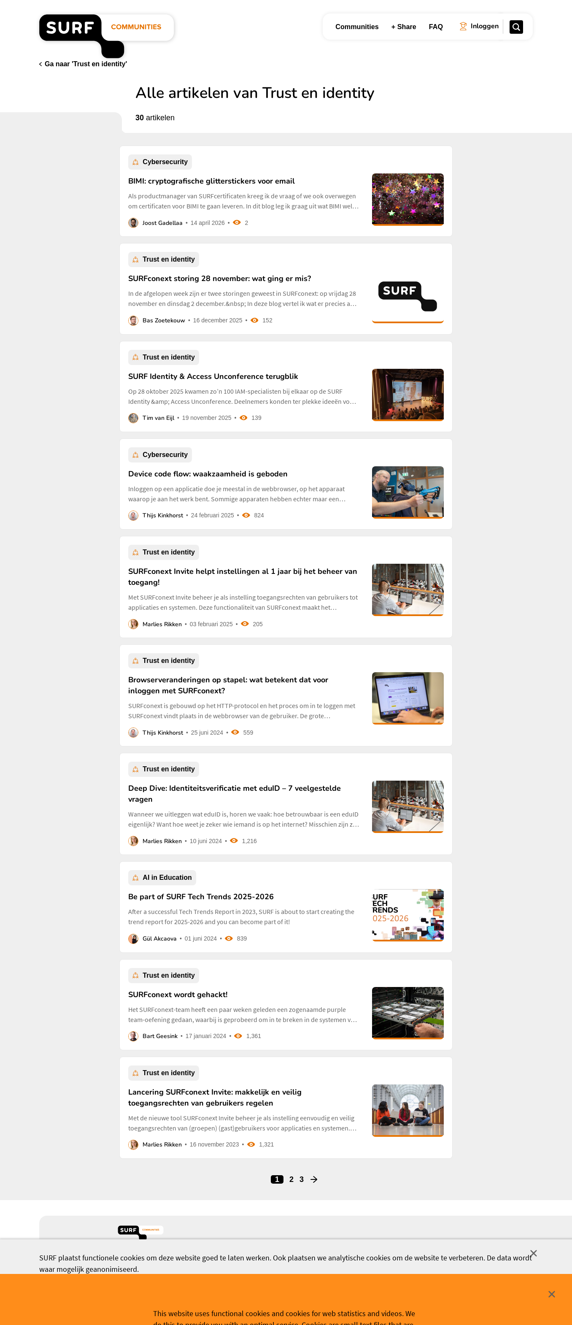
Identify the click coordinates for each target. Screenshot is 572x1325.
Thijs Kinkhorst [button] (163, 515)
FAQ (436, 26)
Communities (357, 26)
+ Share (403, 26)
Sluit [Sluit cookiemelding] (533, 1253)
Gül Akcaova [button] (160, 939)
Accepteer (230, 1305)
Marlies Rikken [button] (162, 624)
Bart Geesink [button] (160, 1036)
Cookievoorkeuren (293, 1305)
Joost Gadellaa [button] (163, 223)
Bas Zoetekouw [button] (164, 320)
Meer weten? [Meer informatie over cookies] (346, 1305)
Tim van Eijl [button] (158, 418)
